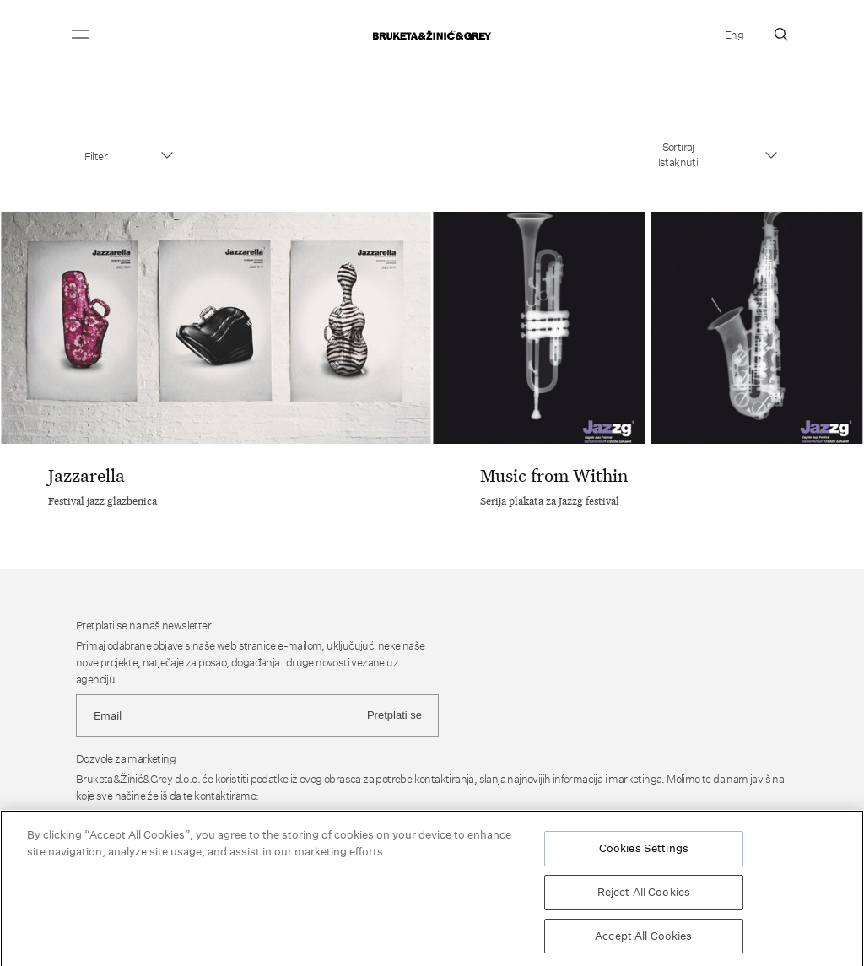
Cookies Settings (643, 850)
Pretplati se (394, 715)
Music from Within (554, 475)
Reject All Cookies (643, 894)
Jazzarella (86, 475)
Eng (734, 34)
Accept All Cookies (643, 938)
